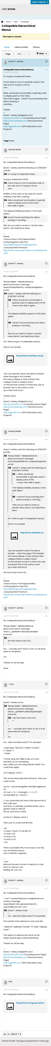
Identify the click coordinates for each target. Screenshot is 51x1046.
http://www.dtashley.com (15, 121)
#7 (46, 889)
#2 (46, 158)
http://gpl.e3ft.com (12, 126)
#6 (46, 692)
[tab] (7, 47)
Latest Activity (21, 47)
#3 (46, 272)
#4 (46, 440)
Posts (7, 47)
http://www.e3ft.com (13, 118)
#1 (47, 70)
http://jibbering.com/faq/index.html (20, 244)
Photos (36, 47)
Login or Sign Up (40, 2)
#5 (46, 616)
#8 (46, 990)
